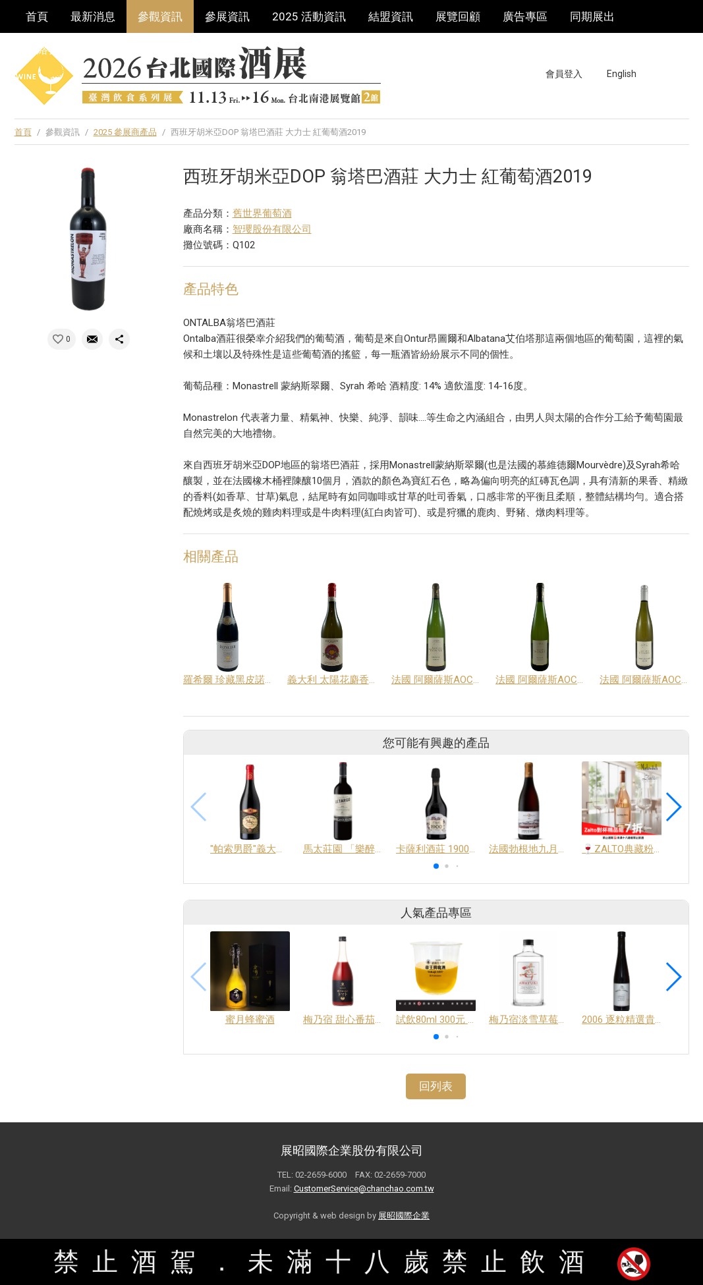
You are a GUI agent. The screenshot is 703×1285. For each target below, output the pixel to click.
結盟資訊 (390, 16)
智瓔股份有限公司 (272, 229)
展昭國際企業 (404, 1215)
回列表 (436, 1086)
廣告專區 (525, 16)
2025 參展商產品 (125, 132)
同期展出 (592, 16)
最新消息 (92, 16)
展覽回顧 (458, 16)
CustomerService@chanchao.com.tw (364, 1188)
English (621, 73)
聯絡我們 (48, 49)
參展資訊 (227, 16)
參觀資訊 (160, 16)
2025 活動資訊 (309, 16)
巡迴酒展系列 (126, 49)
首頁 (37, 16)
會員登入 (564, 73)
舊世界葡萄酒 (262, 213)
